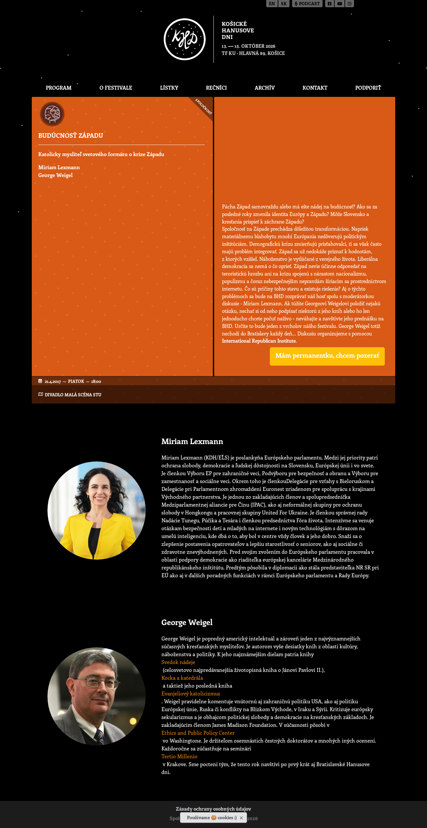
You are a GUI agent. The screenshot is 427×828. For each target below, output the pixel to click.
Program (59, 87)
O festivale (116, 87)
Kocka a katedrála (182, 677)
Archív (265, 87)
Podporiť (368, 87)
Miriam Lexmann (59, 167)
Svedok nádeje (178, 661)
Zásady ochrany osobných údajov (213, 809)
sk (284, 4)
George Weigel (55, 174)
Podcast (307, 4)
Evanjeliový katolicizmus (190, 693)
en (272, 4)
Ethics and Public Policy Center (198, 732)
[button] (327, 356)
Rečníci (216, 87)
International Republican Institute (259, 340)
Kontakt (315, 87)
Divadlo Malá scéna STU (73, 394)
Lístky (169, 87)
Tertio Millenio (179, 756)
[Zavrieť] (242, 816)
